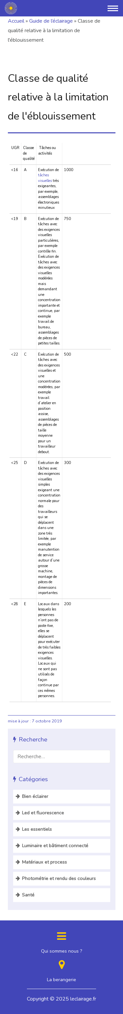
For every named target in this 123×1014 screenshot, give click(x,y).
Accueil (16, 21)
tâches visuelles (45, 178)
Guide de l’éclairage (51, 21)
